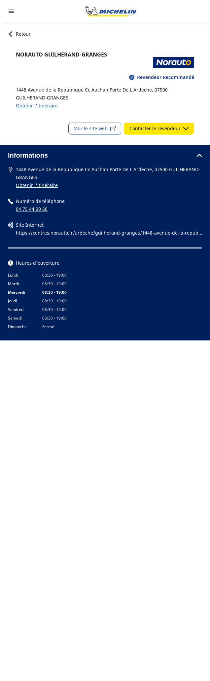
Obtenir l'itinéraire (37, 105)
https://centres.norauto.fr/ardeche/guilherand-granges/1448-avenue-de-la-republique (108, 233)
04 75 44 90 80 (32, 209)
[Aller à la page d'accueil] (111, 11)
